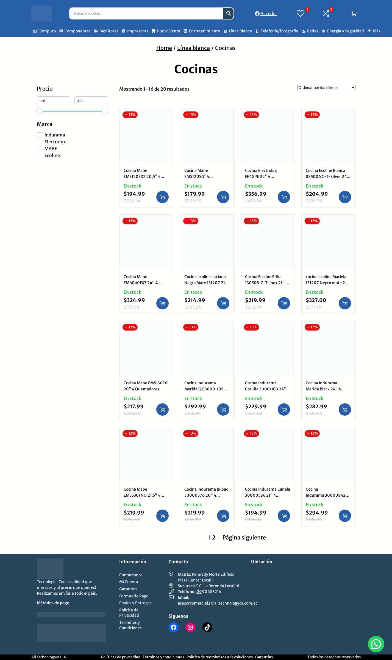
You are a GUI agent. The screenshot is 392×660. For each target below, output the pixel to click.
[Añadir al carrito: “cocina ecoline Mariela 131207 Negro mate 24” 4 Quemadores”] (345, 303)
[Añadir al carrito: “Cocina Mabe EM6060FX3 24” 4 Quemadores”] (162, 303)
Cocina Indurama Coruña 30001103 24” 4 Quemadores (267, 389)
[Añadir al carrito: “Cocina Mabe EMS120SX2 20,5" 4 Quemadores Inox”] (162, 197)
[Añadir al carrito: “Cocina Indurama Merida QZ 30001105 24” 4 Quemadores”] (223, 409)
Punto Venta (168, 31)
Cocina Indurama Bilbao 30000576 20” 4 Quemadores (206, 495)
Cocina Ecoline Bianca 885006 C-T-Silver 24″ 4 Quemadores (327, 176)
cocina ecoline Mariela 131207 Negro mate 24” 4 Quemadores (328, 282)
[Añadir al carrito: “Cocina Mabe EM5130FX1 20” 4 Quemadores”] (162, 409)
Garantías (264, 657)
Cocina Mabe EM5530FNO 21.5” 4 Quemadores (142, 495)
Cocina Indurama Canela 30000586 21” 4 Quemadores (267, 495)
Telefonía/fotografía (279, 31)
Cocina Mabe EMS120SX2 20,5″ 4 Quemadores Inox (142, 176)
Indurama (55, 135)
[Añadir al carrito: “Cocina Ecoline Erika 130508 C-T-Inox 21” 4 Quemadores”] (284, 303)
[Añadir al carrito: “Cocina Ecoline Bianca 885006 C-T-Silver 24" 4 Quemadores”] (345, 197)
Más (376, 31)
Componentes (78, 31)
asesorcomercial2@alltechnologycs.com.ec (217, 603)
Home (164, 47)
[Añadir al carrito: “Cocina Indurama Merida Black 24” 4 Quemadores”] (345, 409)
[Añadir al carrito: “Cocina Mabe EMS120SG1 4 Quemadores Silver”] (223, 197)
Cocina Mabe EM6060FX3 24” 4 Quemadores (141, 282)
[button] (376, 644)
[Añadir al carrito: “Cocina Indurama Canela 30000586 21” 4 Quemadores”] (284, 516)
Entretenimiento (204, 31)
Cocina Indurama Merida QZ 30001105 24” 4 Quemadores (203, 389)
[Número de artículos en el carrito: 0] (354, 13)
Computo (47, 31)
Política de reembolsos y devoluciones (220, 657)
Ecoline (52, 155)
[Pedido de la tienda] (326, 87)
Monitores (108, 31)
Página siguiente (244, 537)
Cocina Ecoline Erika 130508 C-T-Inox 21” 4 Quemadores (266, 282)
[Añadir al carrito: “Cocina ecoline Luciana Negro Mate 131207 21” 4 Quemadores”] (223, 303)
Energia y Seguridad (345, 31)
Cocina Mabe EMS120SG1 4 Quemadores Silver (202, 176)
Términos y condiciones (163, 657)
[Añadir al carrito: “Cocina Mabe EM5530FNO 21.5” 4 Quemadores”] (162, 516)
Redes (312, 31)
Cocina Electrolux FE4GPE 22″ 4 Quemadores (261, 176)
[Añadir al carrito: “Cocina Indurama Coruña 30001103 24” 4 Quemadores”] (284, 409)
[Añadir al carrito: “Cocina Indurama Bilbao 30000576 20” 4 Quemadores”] (223, 516)
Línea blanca (193, 47)
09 (199, 591)
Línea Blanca (240, 31)
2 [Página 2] (213, 537)
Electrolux (55, 141)
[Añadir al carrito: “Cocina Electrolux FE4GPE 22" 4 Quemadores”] (284, 197)
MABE (51, 148)
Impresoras (137, 31)
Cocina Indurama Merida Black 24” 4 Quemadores (323, 389)
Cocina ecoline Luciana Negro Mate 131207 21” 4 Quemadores (205, 282)
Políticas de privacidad (120, 657)
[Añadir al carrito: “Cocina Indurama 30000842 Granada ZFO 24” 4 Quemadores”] (345, 516)
